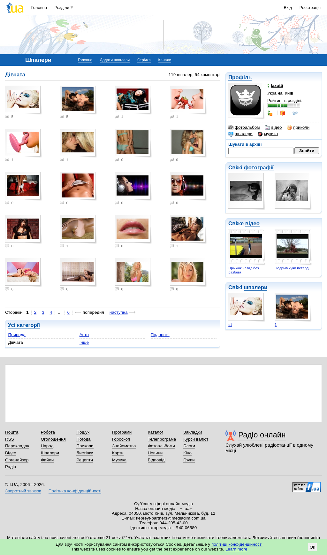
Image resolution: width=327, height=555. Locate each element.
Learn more (236, 549)
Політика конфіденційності (75, 491)
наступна (119, 312)
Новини (155, 453)
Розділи (62, 7)
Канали (164, 60)
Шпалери (50, 453)
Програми (122, 432)
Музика (119, 460)
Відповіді (157, 460)
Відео (10, 453)
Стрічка (144, 60)
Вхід (288, 7)
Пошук (82, 432)
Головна (39, 7)
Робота (48, 432)
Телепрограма (162, 439)
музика (268, 133)
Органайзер (16, 460)
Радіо (10, 466)
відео (273, 127)
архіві (255, 144)
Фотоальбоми (161, 445)
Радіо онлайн (262, 434)
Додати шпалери (115, 60)
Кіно (187, 453)
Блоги (189, 445)
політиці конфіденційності (236, 544)
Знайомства (124, 445)
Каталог (156, 432)
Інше (84, 342)
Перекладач (17, 445)
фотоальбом (244, 127)
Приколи (84, 445)
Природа (17, 334)
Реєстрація (310, 7)
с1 (230, 325)
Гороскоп (121, 439)
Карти (118, 453)
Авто (84, 334)
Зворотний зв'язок (23, 491)
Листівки (84, 453)
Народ (47, 445)
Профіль (240, 77)
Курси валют (195, 439)
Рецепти (84, 460)
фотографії (258, 168)
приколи (298, 127)
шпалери (240, 133)
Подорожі (160, 334)
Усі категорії (24, 325)
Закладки (192, 432)
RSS (9, 439)
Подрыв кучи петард (291, 268)
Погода (83, 439)
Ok (312, 547)
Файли (47, 460)
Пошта (11, 432)
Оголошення (53, 439)
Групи (188, 460)
